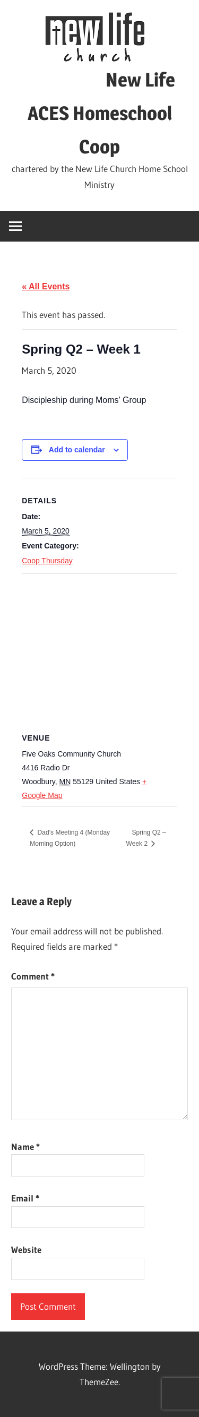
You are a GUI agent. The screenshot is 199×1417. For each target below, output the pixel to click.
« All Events (46, 286)
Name (25, 1146)
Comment (33, 976)
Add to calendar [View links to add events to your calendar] (77, 449)
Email (25, 1198)
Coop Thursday (47, 560)
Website (26, 1249)
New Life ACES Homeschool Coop (99, 113)
